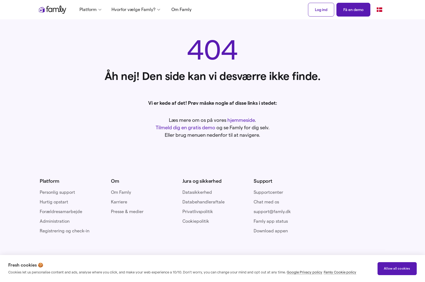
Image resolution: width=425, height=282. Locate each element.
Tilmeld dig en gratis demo (185, 127)
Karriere (119, 202)
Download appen (271, 231)
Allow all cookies (397, 268)
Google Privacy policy (304, 272)
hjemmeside (241, 120)
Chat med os (266, 202)
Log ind (321, 9)
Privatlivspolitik (197, 211)
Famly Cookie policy (340, 272)
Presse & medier (127, 211)
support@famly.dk (272, 211)
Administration (55, 221)
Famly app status (271, 221)
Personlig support (57, 192)
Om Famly (181, 9)
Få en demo (353, 9)
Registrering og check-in (64, 231)
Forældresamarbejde (61, 211)
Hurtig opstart (54, 202)
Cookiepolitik (195, 221)
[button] (92, 9)
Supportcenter (268, 192)
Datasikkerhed (197, 192)
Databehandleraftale (203, 202)
